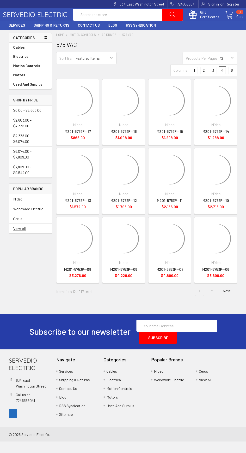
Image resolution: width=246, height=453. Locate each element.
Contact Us (89, 37)
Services (17, 37)
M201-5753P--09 (77, 280)
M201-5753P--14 (216, 143)
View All (19, 240)
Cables (30, 59)
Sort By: (66, 69)
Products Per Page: (201, 69)
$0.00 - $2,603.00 (27, 121)
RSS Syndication (141, 37)
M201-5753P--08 (123, 280)
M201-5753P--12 (124, 212)
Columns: (181, 81)
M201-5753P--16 (124, 143)
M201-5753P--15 (170, 143)
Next (229, 302)
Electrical (30, 68)
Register (232, 4)
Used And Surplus (27, 96)
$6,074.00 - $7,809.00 (22, 165)
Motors (19, 86)
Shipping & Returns (51, 37)
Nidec (18, 210)
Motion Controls (30, 77)
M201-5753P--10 (216, 212)
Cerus (17, 230)
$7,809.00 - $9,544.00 (22, 181)
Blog (112, 37)
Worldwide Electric (28, 220)
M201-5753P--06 (215, 280)
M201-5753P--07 (169, 280)
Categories (24, 49)
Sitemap (66, 426)
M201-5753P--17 (78, 143)
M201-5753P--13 (78, 212)
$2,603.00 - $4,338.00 (22, 134)
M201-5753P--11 (170, 212)
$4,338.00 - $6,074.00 (22, 150)
